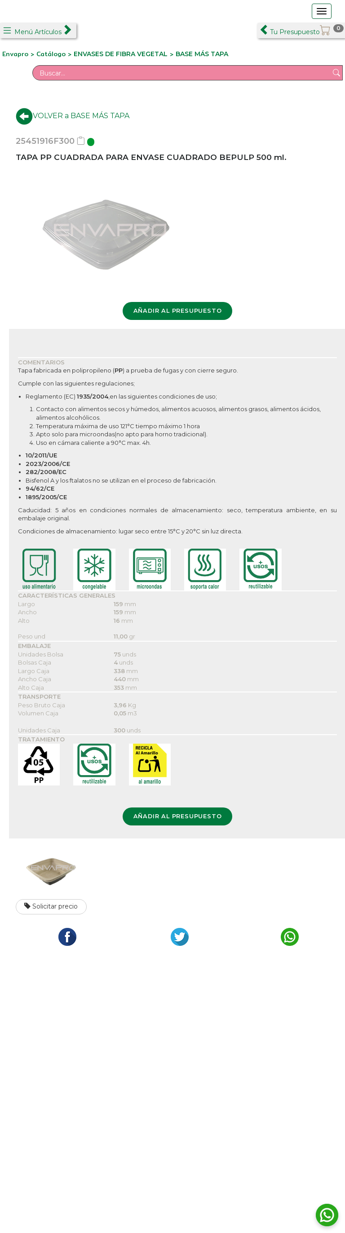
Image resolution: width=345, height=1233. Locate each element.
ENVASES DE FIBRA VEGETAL (121, 54)
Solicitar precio (51, 906)
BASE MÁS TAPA (202, 54)
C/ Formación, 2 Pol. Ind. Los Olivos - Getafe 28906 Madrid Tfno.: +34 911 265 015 (87, 1043)
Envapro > (19, 54)
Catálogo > (55, 54)
